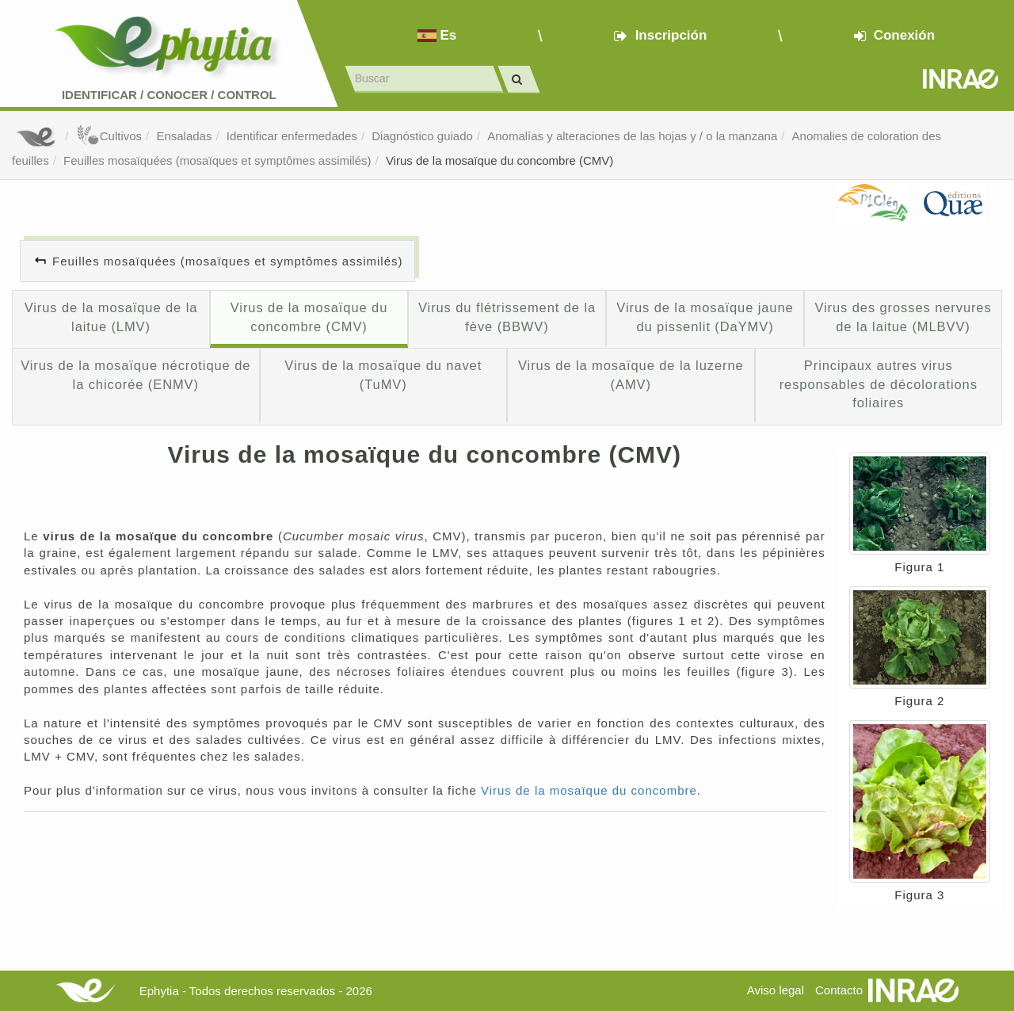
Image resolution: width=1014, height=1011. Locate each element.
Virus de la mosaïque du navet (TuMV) (383, 374)
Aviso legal (775, 990)
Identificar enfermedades (292, 136)
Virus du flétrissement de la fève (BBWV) (507, 317)
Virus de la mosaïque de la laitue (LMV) (111, 317)
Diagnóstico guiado (422, 136)
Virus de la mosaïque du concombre (589, 790)
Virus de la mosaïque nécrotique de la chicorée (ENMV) (135, 374)
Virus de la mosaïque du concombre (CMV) (499, 160)
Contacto (839, 990)
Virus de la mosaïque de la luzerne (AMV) (631, 374)
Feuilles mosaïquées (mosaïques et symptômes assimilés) (217, 160)
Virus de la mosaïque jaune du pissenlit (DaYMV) (704, 317)
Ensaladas (184, 136)
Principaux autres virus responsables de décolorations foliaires (879, 384)
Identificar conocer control (169, 94)
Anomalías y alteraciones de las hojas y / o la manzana (632, 136)
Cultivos (109, 136)
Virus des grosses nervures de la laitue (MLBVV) (902, 317)
